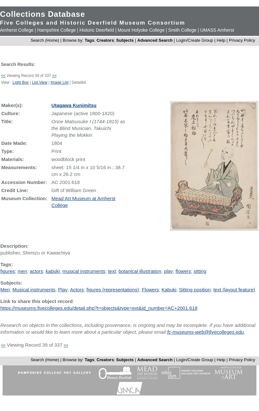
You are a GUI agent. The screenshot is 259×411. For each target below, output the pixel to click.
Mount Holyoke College (141, 30)
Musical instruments (34, 289)
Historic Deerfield (96, 30)
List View (40, 82)
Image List (59, 82)
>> (54, 75)
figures (7, 271)
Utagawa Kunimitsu (73, 105)
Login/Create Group (195, 40)
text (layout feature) (234, 289)
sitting (200, 271)
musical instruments (84, 271)
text (112, 271)
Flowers (150, 289)
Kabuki (169, 289)
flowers (183, 271)
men (22, 271)
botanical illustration (139, 271)
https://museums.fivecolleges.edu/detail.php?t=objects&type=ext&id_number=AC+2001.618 (98, 308)
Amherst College (17, 30)
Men (5, 289)
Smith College (182, 30)
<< (3, 75)
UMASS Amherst (217, 30)
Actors (77, 289)
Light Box (21, 82)
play (168, 271)
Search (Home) (44, 40)
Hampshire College (56, 30)
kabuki (53, 271)
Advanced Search (155, 40)
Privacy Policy (242, 40)
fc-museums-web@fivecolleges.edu (205, 332)
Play (62, 289)
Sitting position (195, 289)
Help (221, 40)
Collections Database (42, 14)
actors (36, 271)
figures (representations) (112, 289)
